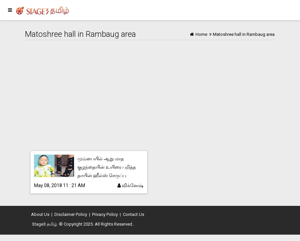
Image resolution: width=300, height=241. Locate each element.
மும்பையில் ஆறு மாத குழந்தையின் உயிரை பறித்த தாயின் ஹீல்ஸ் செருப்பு (106, 167)
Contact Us (133, 214)
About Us (40, 214)
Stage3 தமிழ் (44, 224)
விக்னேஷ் (130, 185)
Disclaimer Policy (70, 214)
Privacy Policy (105, 214)
